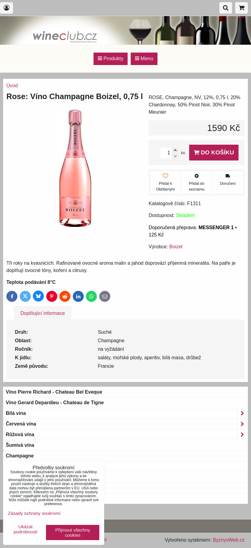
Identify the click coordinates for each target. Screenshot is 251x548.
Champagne (20, 455)
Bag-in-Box (19, 487)
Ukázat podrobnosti (25, 529)
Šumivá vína (20, 445)
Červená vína (127, 424)
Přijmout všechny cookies (72, 532)
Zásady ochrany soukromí (34, 513)
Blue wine (17, 498)
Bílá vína (127, 413)
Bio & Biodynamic (30, 466)
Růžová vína (127, 434)
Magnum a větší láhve (31, 477)
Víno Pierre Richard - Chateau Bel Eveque (54, 392)
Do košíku (214, 152)
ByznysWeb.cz (229, 540)
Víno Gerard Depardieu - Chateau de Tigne (55, 402)
